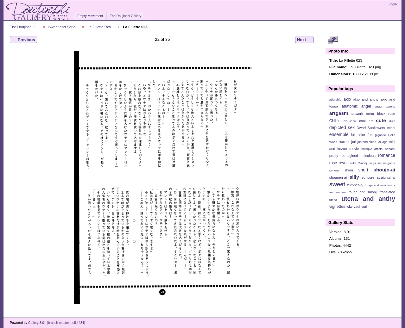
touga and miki (375, 185)
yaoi (357, 206)
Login (393, 4)
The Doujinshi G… (25, 27)
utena (333, 199)
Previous (23, 39)
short (363, 169)
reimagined (349, 156)
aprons (390, 106)
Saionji (362, 163)
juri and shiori (367, 142)
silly (354, 177)
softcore (368, 177)
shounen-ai (338, 177)
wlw (349, 206)
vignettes (337, 206)
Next (304, 39)
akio (347, 99)
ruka (354, 163)
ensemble (339, 134)
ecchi (391, 128)
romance (386, 155)
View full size (332, 39)
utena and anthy (368, 198)
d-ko (392, 121)
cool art (366, 121)
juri (353, 142)
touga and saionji (363, 192)
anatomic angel (356, 106)
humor (344, 141)
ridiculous (367, 156)
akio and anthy (365, 99)
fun (370, 135)
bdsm (370, 113)
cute (381, 120)
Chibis (334, 121)
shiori (349, 170)
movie (354, 149)
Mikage (382, 142)
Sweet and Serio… (63, 27)
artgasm (338, 113)
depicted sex (342, 127)
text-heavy (355, 185)
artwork (357, 113)
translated (387, 192)
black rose (386, 113)
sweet (337, 184)
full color (358, 135)
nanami (390, 149)
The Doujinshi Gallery (125, 16)
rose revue (339, 163)
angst (378, 106)
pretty (333, 156)
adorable (335, 99)
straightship (386, 177)
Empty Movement (90, 16)
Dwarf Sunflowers (371, 128)
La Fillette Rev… (101, 27)
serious (334, 170)
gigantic (380, 135)
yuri (364, 206)
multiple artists (372, 149)
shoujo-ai (384, 169)
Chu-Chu (350, 121)
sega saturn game (382, 163)
